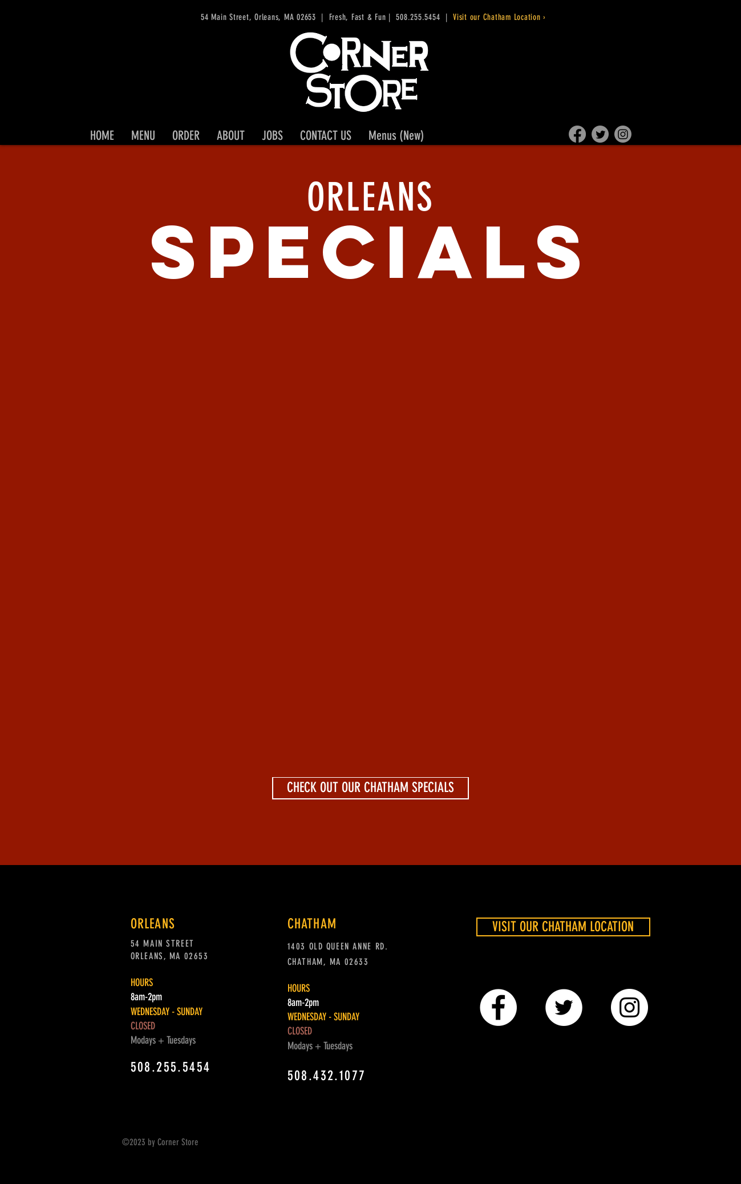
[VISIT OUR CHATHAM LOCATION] (563, 927)
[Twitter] (600, 134)
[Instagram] (622, 134)
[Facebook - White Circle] (498, 1007)
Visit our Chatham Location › (501, 17)
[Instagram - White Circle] (629, 1007)
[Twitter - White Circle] (563, 1007)
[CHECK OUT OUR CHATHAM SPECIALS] (370, 788)
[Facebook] (577, 134)
